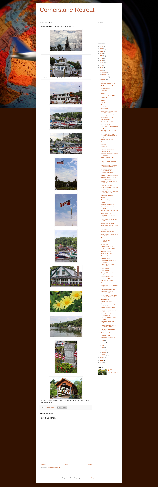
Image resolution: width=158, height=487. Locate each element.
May (102, 345)
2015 (101, 67)
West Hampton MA (106, 251)
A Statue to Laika (105, 88)
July (102, 340)
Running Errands (105, 335)
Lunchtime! (104, 229)
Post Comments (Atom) (53, 467)
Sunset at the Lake (106, 151)
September (104, 77)
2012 (101, 360)
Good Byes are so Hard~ (107, 117)
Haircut (103, 202)
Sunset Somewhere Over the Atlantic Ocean (109, 111)
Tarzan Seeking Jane (106, 213)
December (104, 72)
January (103, 355)
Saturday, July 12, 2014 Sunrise (109, 175)
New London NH (105, 268)
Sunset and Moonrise (107, 195)
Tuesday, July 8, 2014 (107, 253)
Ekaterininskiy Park (106, 333)
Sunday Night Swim (106, 301)
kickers (82, 478)
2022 (101, 53)
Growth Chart (104, 244)
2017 (101, 63)
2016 (101, 65)
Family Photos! (105, 146)
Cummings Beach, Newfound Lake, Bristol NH (109, 261)
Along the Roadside (106, 185)
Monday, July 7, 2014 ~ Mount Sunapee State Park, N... (109, 296)
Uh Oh (103, 102)
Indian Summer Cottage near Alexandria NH (109, 314)
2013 (101, 357)
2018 (101, 60)
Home (66, 464)
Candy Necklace (105, 283)
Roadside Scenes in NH (107, 204)
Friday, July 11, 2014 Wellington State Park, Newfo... (109, 192)
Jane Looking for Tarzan (107, 223)
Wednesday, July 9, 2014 (108, 249)
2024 (101, 48)
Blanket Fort (104, 256)
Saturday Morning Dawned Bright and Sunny (108, 326)
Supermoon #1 (105, 142)
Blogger (93, 478)
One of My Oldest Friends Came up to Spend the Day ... (109, 136)
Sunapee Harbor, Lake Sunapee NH (107, 277)
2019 (101, 58)
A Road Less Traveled (107, 280)
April (102, 347)
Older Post (89, 464)
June (102, 343)
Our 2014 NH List (106, 124)
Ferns (102, 238)
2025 (101, 46)
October (103, 74)
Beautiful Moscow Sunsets (108, 337)
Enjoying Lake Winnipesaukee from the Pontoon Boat (109, 166)
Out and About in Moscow (108, 95)
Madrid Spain (104, 108)
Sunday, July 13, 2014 (107, 139)
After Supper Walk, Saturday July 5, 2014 (108, 310)
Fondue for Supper (106, 200)
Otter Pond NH (105, 270)
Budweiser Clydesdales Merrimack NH (107, 322)
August (103, 79)
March (103, 350)
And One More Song (106, 119)
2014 (101, 70)
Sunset (103, 93)
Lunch (102, 81)
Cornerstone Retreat (67, 9)
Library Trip (104, 90)
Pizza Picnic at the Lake (107, 149)
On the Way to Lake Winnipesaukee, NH (107, 169)
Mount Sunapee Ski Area (108, 289)
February (104, 352)
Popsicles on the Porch (107, 173)
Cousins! (103, 144)
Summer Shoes (105, 258)
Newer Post (43, 464)
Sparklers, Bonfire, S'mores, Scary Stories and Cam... (108, 178)
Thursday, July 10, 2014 (107, 231)
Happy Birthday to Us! (107, 246)
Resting (103, 197)
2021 (101, 56)
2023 (101, 51)
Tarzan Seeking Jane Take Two (109, 210)
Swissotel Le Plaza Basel (108, 83)
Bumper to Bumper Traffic (108, 307)
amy (111, 369)
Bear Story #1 (105, 299)
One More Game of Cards (108, 122)
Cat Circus (104, 97)
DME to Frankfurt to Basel (108, 86)
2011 (101, 362)
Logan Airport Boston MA (108, 115)
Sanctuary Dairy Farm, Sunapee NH (107, 292)
